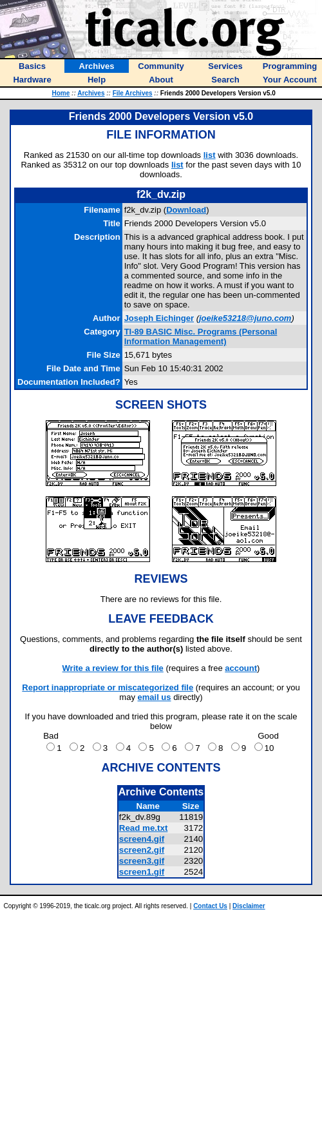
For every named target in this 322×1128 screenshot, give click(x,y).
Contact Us (210, 905)
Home (61, 93)
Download (186, 210)
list (210, 155)
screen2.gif (141, 850)
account (241, 668)
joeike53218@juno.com (245, 318)
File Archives (133, 93)
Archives (90, 93)
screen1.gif (141, 872)
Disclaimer (248, 905)
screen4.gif (141, 839)
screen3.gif (141, 861)
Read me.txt (143, 828)
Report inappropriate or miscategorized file (107, 687)
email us (154, 697)
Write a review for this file (113, 668)
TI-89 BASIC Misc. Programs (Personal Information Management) (201, 336)
